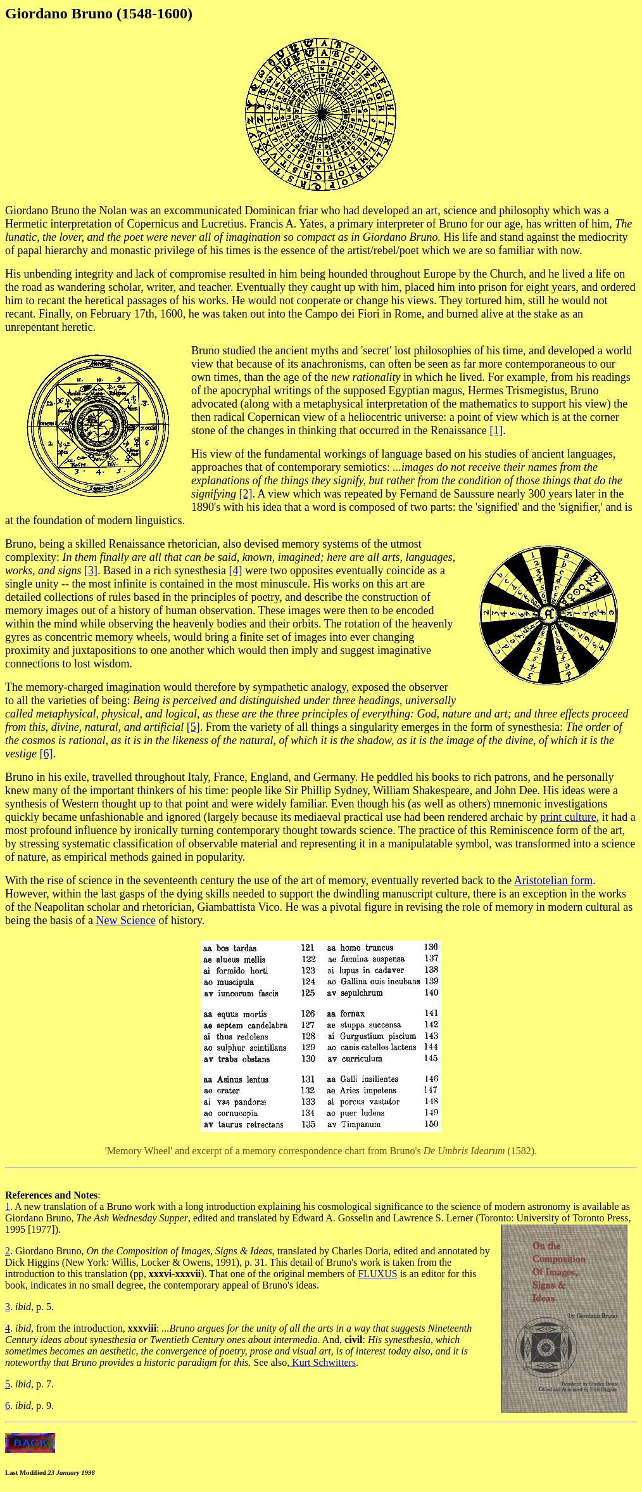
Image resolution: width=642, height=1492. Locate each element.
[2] (246, 493)
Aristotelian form (553, 880)
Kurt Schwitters (322, 1362)
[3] (91, 570)
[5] (193, 727)
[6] (46, 753)
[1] (496, 430)
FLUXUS (377, 1273)
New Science (125, 920)
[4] (235, 570)
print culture (568, 817)
